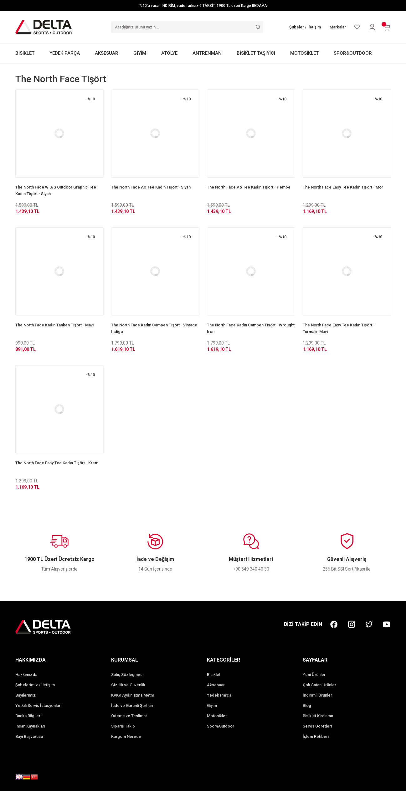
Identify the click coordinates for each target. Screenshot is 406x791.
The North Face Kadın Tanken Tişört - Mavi (54, 325)
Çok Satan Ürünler (319, 685)
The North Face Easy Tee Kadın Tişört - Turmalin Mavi (339, 328)
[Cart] (387, 27)
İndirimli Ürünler (317, 695)
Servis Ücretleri (317, 726)
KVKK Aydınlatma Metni (132, 695)
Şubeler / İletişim (305, 27)
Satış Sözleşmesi (127, 674)
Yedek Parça (219, 695)
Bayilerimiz (25, 695)
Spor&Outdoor (220, 726)
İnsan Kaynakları (30, 726)
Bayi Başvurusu (29, 736)
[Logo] (43, 27)
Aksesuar (216, 685)
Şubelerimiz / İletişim (35, 685)
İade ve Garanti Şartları (132, 705)
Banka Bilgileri (28, 715)
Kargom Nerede (126, 736)
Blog (307, 705)
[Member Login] (372, 27)
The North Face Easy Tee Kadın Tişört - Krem (56, 463)
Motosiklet (217, 715)
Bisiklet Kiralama (318, 715)
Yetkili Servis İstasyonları (38, 705)
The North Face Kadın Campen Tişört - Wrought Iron (251, 328)
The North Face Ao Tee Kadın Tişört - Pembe (248, 187)
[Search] (187, 27)
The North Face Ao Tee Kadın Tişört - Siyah (151, 187)
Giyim (212, 705)
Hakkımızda (26, 674)
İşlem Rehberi (316, 736)
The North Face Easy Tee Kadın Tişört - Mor (343, 187)
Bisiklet (213, 674)
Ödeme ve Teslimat (129, 715)
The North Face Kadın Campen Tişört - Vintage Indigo (154, 328)
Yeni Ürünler (314, 674)
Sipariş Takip (123, 726)
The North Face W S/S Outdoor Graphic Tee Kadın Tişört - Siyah (55, 190)
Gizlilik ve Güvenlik (128, 685)
